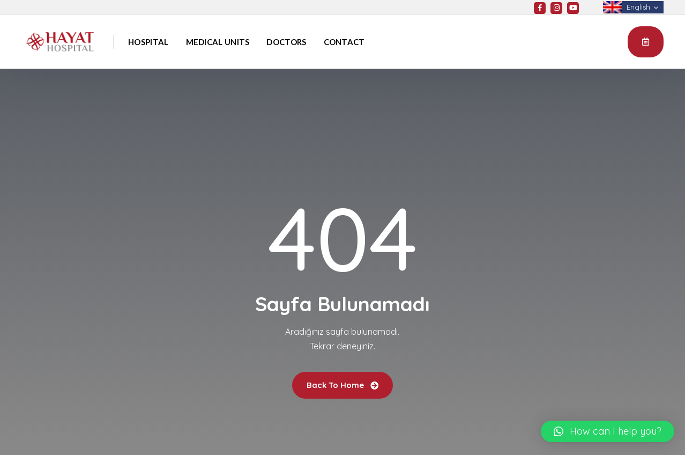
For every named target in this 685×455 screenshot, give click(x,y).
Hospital (148, 42)
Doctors (286, 42)
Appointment (645, 41)
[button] (607, 431)
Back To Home (342, 385)
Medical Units (218, 42)
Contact (344, 42)
